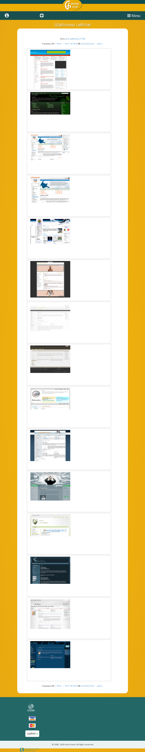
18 (71, 43)
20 (76, 43)
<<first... (59, 43)
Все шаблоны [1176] (75, 38)
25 (90, 43)
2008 (56, 744)
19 (74, 43)
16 (66, 43)
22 (82, 43)
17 (69, 43)
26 (92, 43)
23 (84, 43)
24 (87, 43)
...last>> (99, 43)
